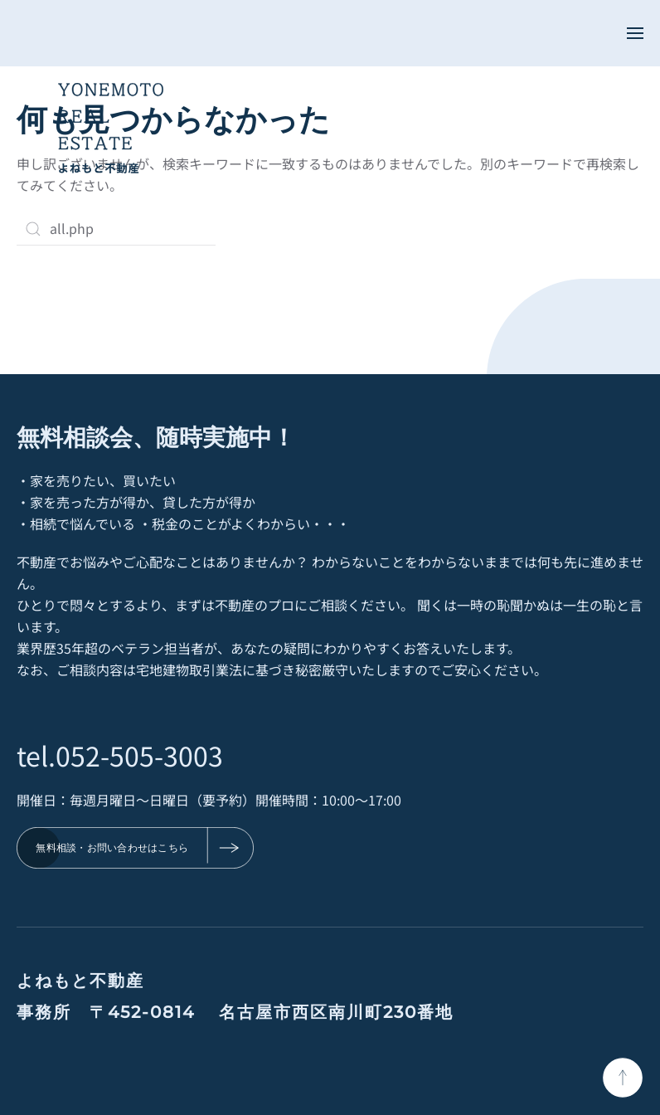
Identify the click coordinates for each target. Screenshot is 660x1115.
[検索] (116, 229)
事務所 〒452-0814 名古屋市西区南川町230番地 (235, 1012)
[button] (635, 33)
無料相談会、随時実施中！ (156, 436)
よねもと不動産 (80, 981)
